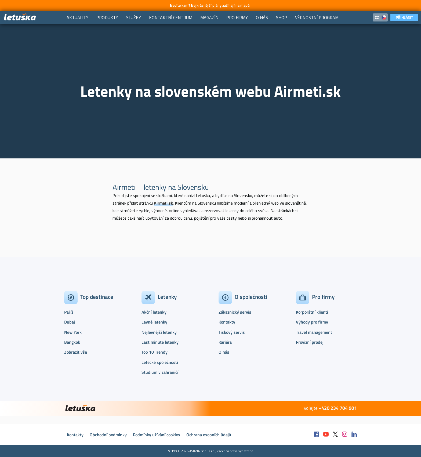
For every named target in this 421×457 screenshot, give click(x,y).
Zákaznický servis (235, 312)
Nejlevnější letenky (159, 332)
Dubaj (69, 322)
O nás (224, 352)
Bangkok (72, 342)
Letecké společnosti (159, 362)
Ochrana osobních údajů (208, 434)
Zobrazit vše (75, 352)
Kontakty (227, 322)
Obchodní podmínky (108, 434)
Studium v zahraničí (159, 372)
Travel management (314, 332)
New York (73, 332)
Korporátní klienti (312, 312)
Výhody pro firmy (312, 322)
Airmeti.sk (163, 203)
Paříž (68, 312)
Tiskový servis (232, 332)
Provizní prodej (310, 342)
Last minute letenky (160, 342)
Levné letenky (154, 322)
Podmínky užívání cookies (156, 434)
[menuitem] (77, 17)
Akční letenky (153, 312)
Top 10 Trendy (154, 352)
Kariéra (225, 342)
